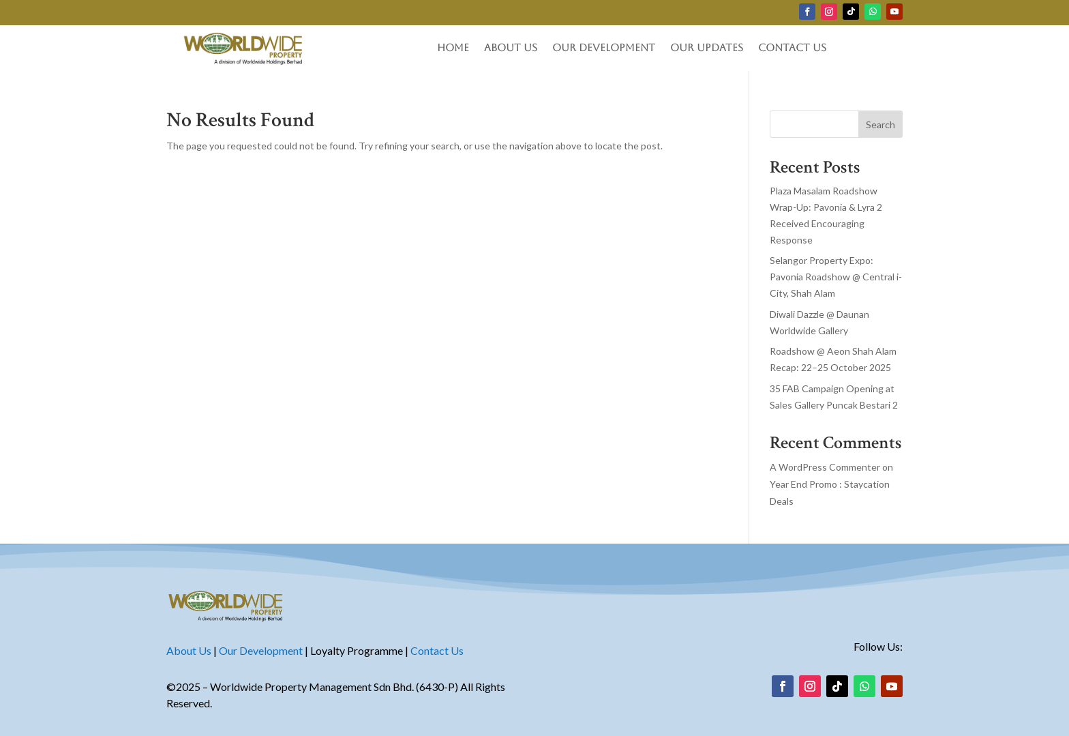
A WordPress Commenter (825, 467)
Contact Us (792, 48)
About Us (510, 48)
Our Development (603, 48)
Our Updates (706, 48)
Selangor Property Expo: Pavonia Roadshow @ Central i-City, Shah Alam (836, 276)
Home (453, 48)
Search (880, 124)
